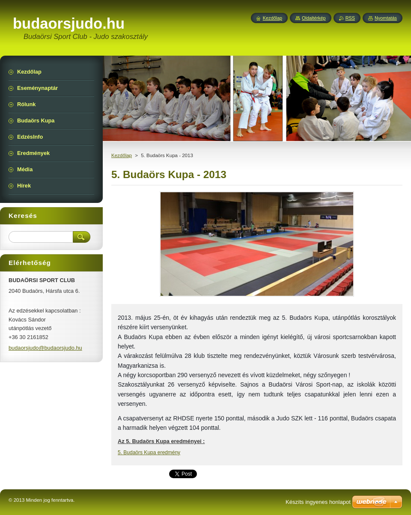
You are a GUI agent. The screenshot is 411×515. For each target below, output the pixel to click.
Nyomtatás (386, 18)
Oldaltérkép (314, 18)
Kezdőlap (121, 155)
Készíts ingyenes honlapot (318, 502)
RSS (350, 18)
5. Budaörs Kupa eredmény (149, 452)
